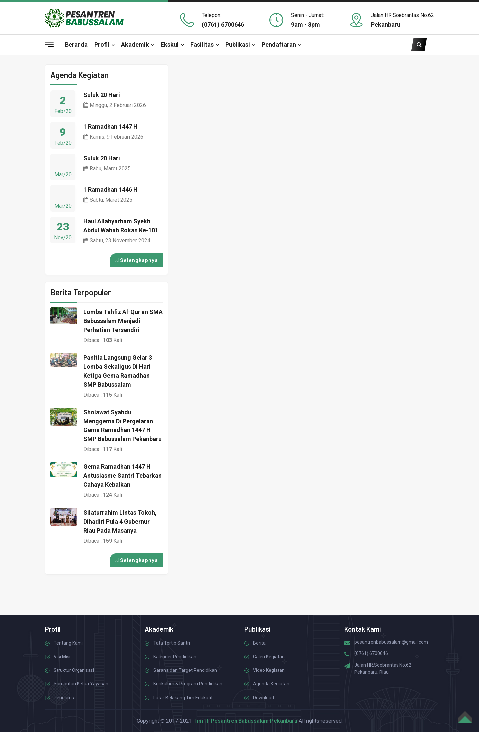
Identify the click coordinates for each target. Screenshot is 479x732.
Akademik (135, 44)
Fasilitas (202, 44)
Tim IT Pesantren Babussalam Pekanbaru (245, 721)
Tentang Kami (68, 643)
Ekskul (170, 44)
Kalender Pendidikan (174, 656)
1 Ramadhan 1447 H (110, 126)
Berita (259, 643)
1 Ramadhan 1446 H (110, 189)
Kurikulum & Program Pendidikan (187, 683)
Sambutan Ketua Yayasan (81, 683)
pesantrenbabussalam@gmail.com (391, 642)
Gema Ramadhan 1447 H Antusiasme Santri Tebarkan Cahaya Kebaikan (122, 475)
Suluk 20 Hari (101, 94)
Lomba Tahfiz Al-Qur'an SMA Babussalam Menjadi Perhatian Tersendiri (123, 320)
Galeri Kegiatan (269, 656)
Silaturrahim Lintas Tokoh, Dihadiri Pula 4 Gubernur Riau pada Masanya (120, 521)
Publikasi (237, 44)
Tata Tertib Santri (171, 643)
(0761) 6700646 (223, 24)
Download (263, 697)
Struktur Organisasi (74, 670)
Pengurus (64, 697)
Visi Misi (62, 656)
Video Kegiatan (269, 670)
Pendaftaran (279, 44)
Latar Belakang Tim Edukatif (183, 697)
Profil (101, 44)
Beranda (76, 44)
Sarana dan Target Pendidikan (185, 670)
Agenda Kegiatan (271, 683)
